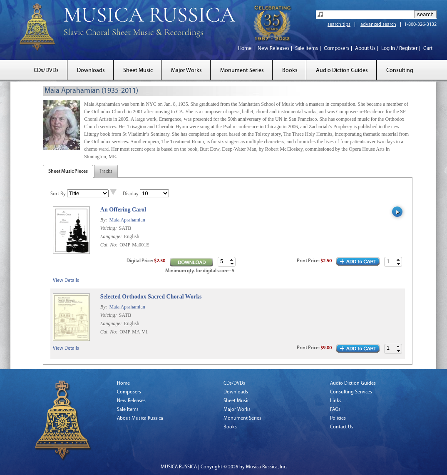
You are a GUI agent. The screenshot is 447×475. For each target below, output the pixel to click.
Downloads (91, 70)
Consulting (399, 70)
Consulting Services (351, 392)
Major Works (186, 70)
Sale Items (306, 48)
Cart (427, 48)
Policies (338, 418)
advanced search (378, 24)
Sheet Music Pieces (68, 171)
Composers (336, 48)
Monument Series (242, 70)
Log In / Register (399, 48)
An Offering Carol (123, 209)
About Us (365, 48)
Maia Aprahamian (127, 220)
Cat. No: (109, 245)
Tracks (105, 171)
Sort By (58, 193)
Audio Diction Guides (342, 70)
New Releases (273, 48)
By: (104, 220)
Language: (111, 236)
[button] (398, 259)
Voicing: (109, 228)
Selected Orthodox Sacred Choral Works (151, 296)
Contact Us (341, 427)
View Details (66, 280)
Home (245, 48)
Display (131, 193)
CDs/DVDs (46, 70)
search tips (339, 24)
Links (335, 400)
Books (290, 70)
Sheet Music (138, 70)
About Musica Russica (140, 418)
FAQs (335, 409)
